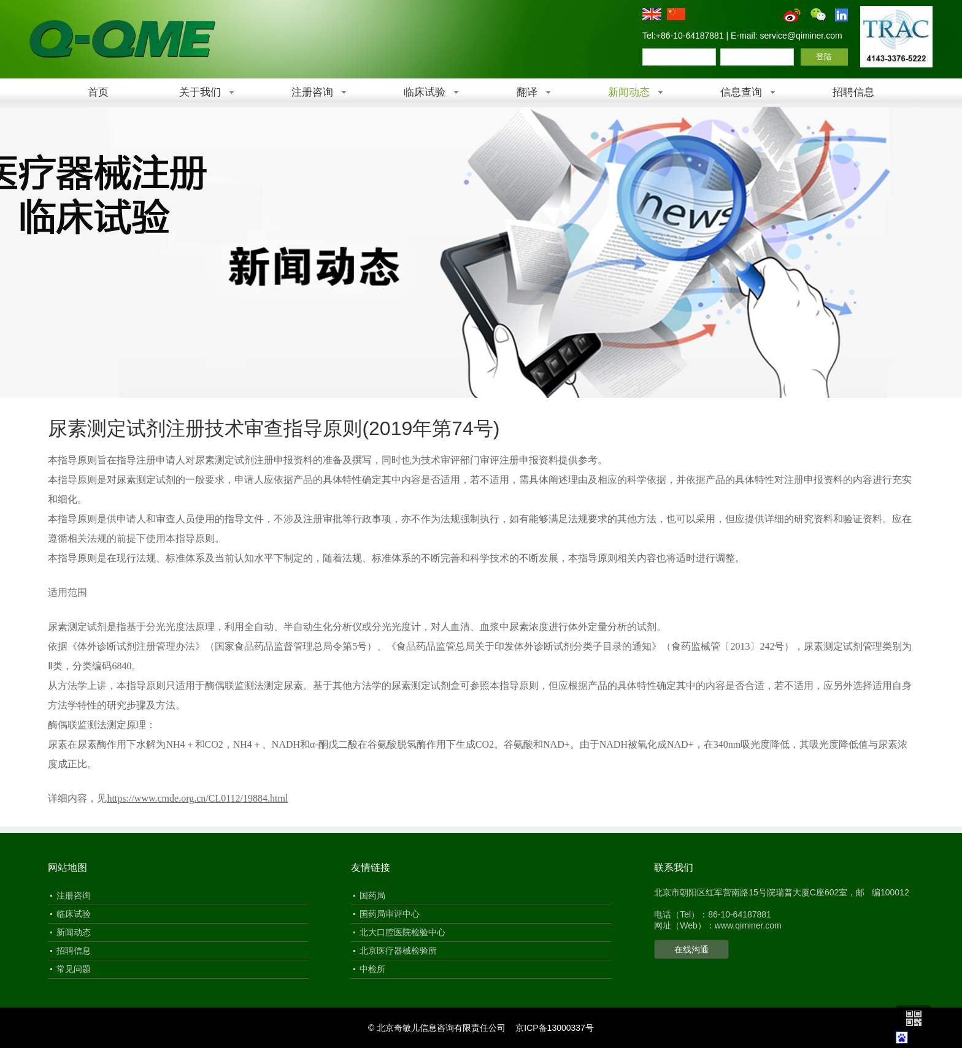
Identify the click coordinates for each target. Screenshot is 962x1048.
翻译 (527, 92)
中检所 (372, 969)
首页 (98, 92)
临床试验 (424, 92)
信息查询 (741, 92)
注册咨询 (312, 92)
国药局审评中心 (390, 914)
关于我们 (200, 92)
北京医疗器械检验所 (398, 950)
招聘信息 (853, 92)
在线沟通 (691, 949)
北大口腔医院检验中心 (402, 932)
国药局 (372, 895)
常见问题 (73, 969)
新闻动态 (629, 92)
